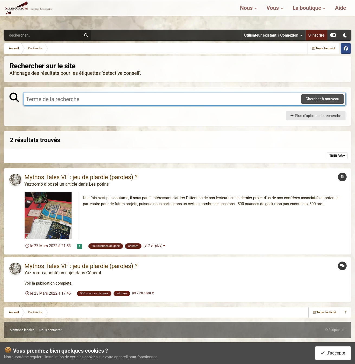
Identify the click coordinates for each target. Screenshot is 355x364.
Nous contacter (50, 330)
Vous (273, 13)
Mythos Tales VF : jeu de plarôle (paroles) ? (80, 177)
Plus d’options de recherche (315, 116)
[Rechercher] (27, 35)
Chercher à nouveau (323, 99)
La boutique (308, 13)
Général (93, 272)
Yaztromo (33, 184)
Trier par (337, 155)
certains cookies (84, 357)
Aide (340, 13)
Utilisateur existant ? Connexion (273, 35)
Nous (247, 13)
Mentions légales (22, 330)
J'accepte (333, 353)
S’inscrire (316, 35)
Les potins (99, 184)
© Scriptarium (335, 330)
